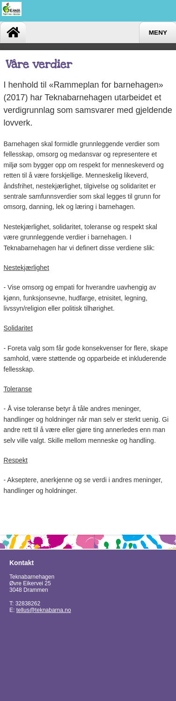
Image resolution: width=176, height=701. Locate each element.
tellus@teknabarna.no (43, 610)
